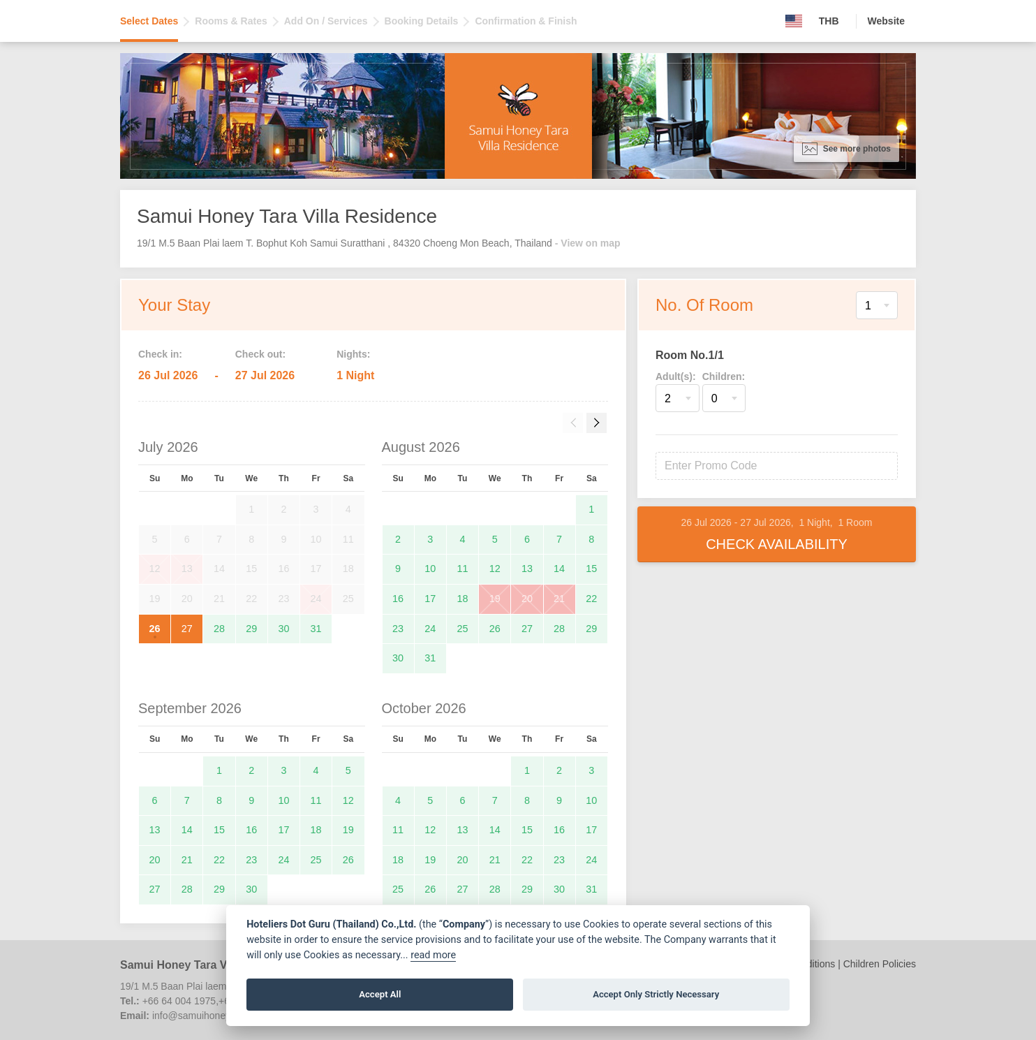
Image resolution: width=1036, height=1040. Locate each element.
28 (219, 628)
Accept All (380, 994)
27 (187, 628)
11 (462, 568)
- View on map (588, 243)
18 (462, 598)
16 (398, 598)
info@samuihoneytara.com (210, 1015)
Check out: (260, 354)
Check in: (160, 354)
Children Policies (879, 963)
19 (495, 598)
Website (886, 21)
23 (398, 628)
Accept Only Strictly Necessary (656, 994)
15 (591, 568)
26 (155, 628)
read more (433, 955)
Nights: (353, 354)
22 (591, 598)
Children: (723, 376)
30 (283, 628)
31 (316, 628)
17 (430, 598)
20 (527, 598)
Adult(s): (676, 376)
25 (462, 628)
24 (430, 628)
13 (527, 568)
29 (251, 628)
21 (559, 598)
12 (495, 568)
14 (559, 568)
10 (430, 568)
